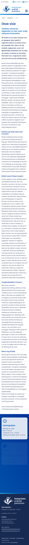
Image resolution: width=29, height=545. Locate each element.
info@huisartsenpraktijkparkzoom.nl (11, 529)
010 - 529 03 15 (18, 2)
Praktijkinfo (10, 18)
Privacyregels (12, 538)
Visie (16, 18)
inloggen (5, 2)
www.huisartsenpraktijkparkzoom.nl (11, 531)
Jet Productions (14, 542)
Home (3, 18)
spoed (26, 2)
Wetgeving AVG (5, 538)
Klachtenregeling (20, 538)
